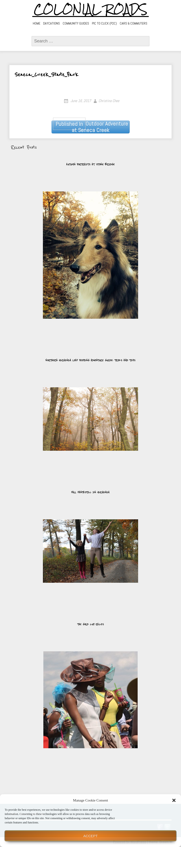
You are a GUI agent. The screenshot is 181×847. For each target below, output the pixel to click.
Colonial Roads (90, 9)
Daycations (51, 23)
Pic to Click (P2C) (104, 23)
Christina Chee (109, 100)
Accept (90, 836)
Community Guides (76, 23)
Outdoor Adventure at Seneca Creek (90, 126)
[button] (174, 800)
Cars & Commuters (133, 23)
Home (36, 23)
